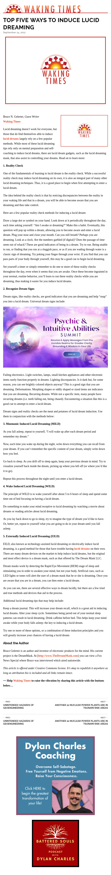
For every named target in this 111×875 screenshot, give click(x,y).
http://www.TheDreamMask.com (58, 655)
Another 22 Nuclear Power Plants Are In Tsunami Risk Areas (76, 705)
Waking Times (22, 680)
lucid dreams (11, 138)
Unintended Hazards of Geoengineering (24, 705)
